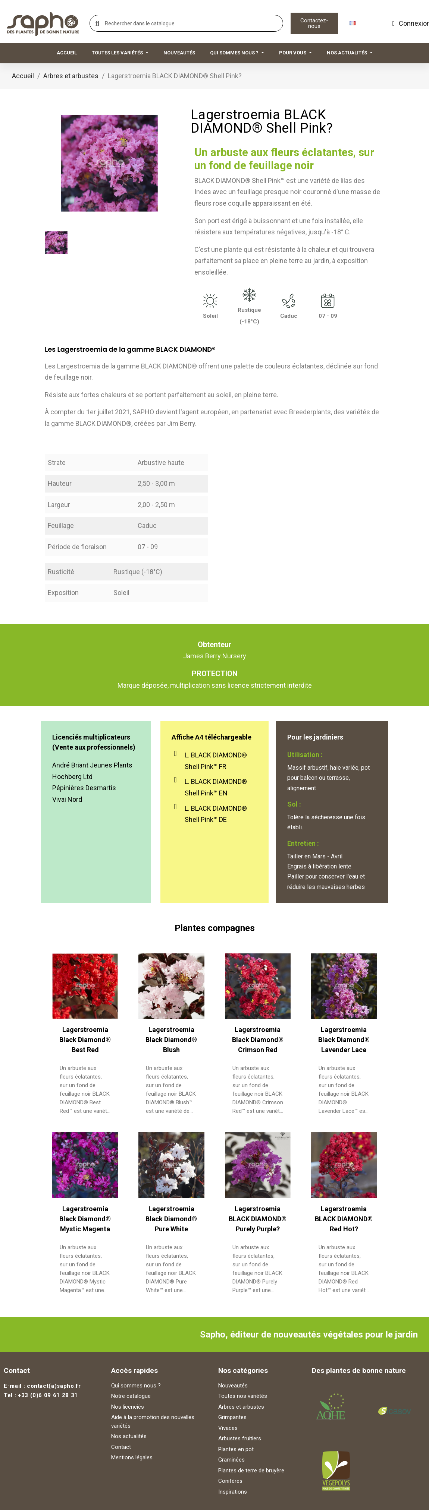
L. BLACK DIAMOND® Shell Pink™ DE (216, 814)
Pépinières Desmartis (84, 788)
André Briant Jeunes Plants (92, 765)
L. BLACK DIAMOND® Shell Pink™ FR (216, 760)
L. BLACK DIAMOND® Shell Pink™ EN (216, 787)
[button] (314, 23)
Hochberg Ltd (72, 777)
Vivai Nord (67, 799)
